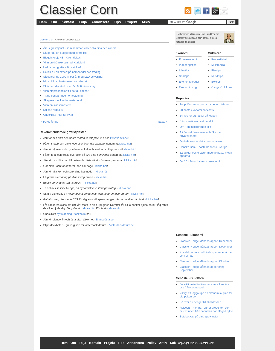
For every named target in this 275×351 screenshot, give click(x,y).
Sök (173, 343)
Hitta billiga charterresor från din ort (65, 81)
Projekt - (111, 343)
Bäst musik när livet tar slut (196, 121)
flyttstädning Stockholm (71, 214)
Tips (117, 22)
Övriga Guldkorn (221, 87)
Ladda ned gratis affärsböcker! (62, 67)
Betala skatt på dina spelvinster (199, 316)
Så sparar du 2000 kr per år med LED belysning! (73, 76)
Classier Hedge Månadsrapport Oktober (204, 261)
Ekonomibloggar (189, 81)
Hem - (65, 343)
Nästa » (163, 121)
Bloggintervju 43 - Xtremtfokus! (62, 57)
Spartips (184, 76)
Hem (43, 22)
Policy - (153, 343)
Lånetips (184, 70)
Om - (74, 343)
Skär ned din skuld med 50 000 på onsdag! (69, 86)
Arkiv (146, 22)
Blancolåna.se (105, 219)
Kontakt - (96, 343)
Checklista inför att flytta (58, 114)
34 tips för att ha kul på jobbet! (198, 115)
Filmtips (216, 70)
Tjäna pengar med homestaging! (63, 95)
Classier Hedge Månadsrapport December (206, 241)
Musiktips (217, 76)
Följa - (84, 343)
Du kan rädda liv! (53, 109)
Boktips (216, 81)
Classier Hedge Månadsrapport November (206, 246)
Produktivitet (219, 59)
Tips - (122, 343)
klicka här (125, 143)
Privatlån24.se (119, 138)
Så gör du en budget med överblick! (65, 52)
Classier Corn (79, 9)
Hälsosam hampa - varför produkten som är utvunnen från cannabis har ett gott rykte (206, 309)
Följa (83, 22)
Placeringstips (187, 64)
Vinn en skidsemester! (57, 105)
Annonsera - (137, 343)
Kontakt (67, 22)
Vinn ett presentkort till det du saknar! (66, 90)
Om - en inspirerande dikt (195, 126)
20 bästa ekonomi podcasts (197, 110)
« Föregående (49, 121)
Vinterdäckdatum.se (121, 225)
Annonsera (100, 22)
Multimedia (218, 64)
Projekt (131, 22)
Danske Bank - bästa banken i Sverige (203, 147)
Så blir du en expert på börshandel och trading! (72, 72)
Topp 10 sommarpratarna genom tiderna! (205, 104)
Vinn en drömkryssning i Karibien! (64, 62)
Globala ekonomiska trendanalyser (201, 141)
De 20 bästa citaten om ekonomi (200, 161)
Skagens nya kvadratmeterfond (62, 100)
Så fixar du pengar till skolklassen (200, 302)
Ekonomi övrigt (188, 87)
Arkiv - (164, 343)
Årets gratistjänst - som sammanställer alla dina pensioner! (79, 48)
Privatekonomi (188, 59)
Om (54, 22)
